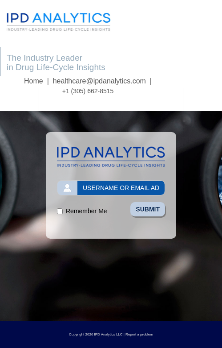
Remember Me (86, 211)
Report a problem (139, 334)
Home (33, 81)
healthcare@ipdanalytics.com (99, 81)
